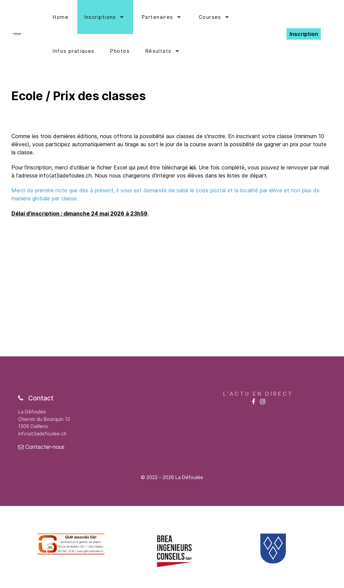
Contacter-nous (41, 446)
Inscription (304, 34)
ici (192, 167)
